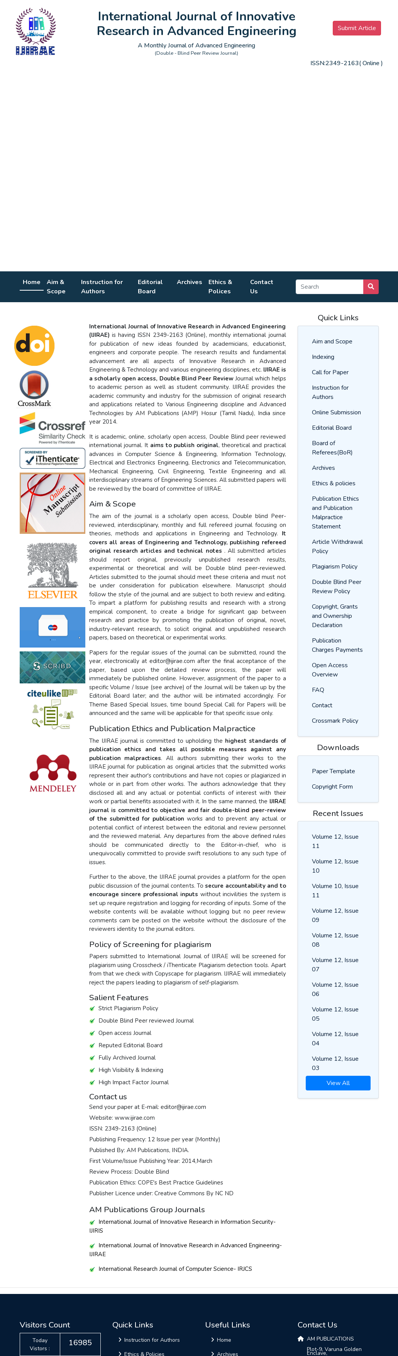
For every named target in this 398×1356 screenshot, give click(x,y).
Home (32, 282)
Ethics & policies (334, 483)
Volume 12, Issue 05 (335, 1014)
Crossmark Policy (335, 721)
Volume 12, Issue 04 (335, 1039)
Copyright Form (332, 786)
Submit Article (357, 28)
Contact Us (261, 287)
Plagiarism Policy (334, 566)
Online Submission (336, 412)
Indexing (323, 357)
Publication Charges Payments (337, 645)
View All (338, 1083)
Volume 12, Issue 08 (335, 940)
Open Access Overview (330, 670)
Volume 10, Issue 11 (335, 891)
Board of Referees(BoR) (332, 448)
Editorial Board (150, 287)
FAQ (318, 690)
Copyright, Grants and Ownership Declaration (335, 615)
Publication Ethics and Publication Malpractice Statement (335, 513)
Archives (189, 282)
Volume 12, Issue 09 (335, 915)
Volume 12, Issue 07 (335, 965)
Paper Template (333, 771)
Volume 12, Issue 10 (335, 866)
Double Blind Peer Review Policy (336, 587)
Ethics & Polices (220, 287)
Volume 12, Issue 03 (335, 1063)
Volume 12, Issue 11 (335, 841)
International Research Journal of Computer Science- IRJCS (170, 1269)
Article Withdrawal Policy (337, 546)
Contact (322, 705)
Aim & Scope (56, 287)
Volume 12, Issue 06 (335, 989)
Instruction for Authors (102, 287)
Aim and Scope (332, 341)
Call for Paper (330, 372)
